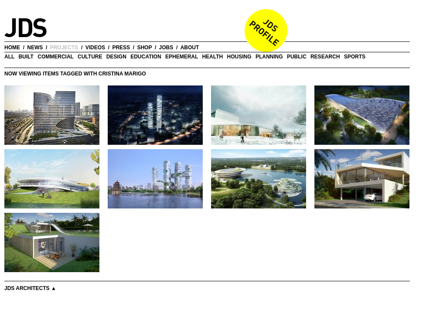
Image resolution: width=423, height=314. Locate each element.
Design (116, 57)
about (190, 47)
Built (25, 57)
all (9, 57)
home (12, 47)
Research (325, 57)
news (35, 47)
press (121, 47)
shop (144, 47)
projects (64, 47)
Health (212, 57)
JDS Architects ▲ (30, 288)
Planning (269, 57)
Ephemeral (181, 57)
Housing (239, 57)
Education (145, 57)
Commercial (55, 57)
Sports (354, 57)
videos (95, 47)
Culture (90, 57)
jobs (166, 47)
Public (297, 57)
